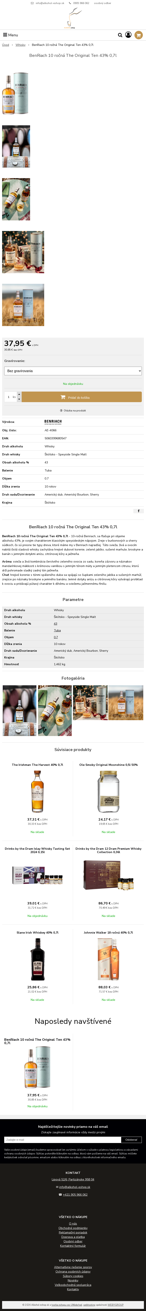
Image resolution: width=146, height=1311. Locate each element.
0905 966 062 (81, 3)
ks (14, 397)
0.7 (56, 637)
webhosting (89, 1305)
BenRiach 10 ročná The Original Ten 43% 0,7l (37, 1041)
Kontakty (73, 1289)
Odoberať (131, 1139)
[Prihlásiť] (128, 35)
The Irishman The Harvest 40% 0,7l (37, 765)
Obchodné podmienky (73, 1228)
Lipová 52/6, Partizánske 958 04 (73, 1179)
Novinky (73, 1280)
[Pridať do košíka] (73, 397)
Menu (10, 35)
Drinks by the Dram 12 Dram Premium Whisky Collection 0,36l (108, 850)
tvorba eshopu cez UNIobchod (67, 1305)
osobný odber (102, 3)
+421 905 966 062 (75, 1195)
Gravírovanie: (14, 361)
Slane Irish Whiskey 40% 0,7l (37, 933)
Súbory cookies (73, 1276)
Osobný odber (73, 1241)
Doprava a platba (73, 1237)
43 (55, 624)
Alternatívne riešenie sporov (73, 1267)
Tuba (57, 630)
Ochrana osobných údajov (73, 1272)
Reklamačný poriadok (73, 1232)
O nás (73, 1224)
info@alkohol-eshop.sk (50, 3)
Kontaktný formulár (73, 1246)
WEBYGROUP (115, 1305)
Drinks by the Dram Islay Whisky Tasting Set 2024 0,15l (37, 850)
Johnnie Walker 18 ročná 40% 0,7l (108, 933)
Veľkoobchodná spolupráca (73, 1285)
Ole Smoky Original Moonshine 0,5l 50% (108, 765)
